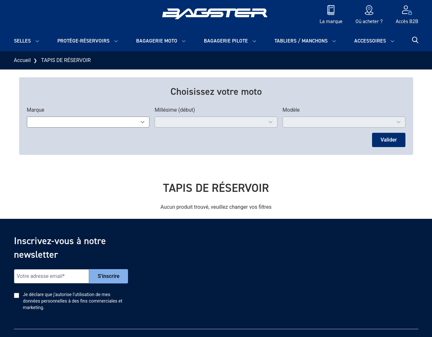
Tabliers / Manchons (301, 40)
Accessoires (370, 40)
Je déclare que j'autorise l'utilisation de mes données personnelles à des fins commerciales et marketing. (73, 301)
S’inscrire (108, 276)
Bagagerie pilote (226, 40)
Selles (22, 40)
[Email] (51, 276)
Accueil (22, 60)
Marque (35, 110)
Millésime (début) (175, 110)
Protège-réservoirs (83, 40)
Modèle (291, 110)
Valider (388, 140)
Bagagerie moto (156, 40)
